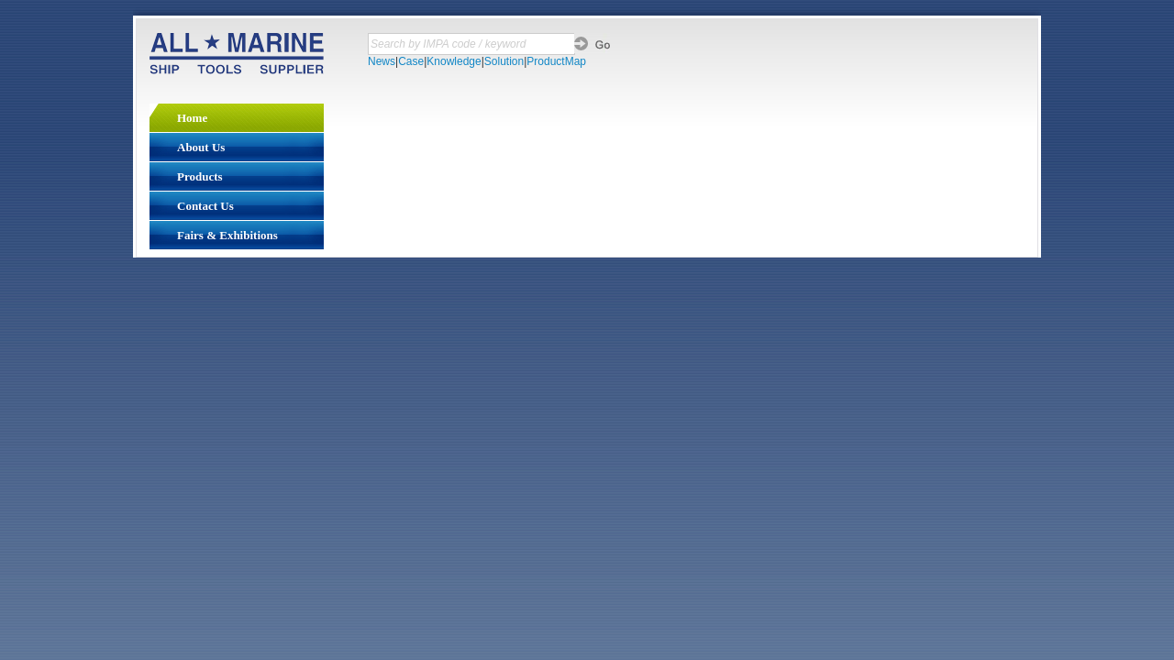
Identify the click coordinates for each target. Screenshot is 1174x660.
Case (411, 61)
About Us (201, 147)
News (381, 61)
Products (200, 176)
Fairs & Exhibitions (227, 235)
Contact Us (205, 206)
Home (192, 118)
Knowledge (453, 61)
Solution (504, 61)
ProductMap (556, 61)
